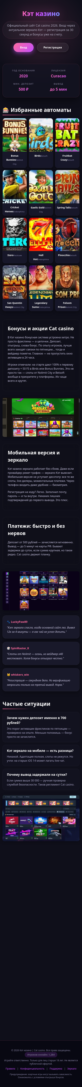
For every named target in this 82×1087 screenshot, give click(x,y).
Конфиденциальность (32, 1068)
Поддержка (56, 1068)
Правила (10, 1068)
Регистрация (53, 47)
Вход (23, 47)
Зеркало (71, 1068)
